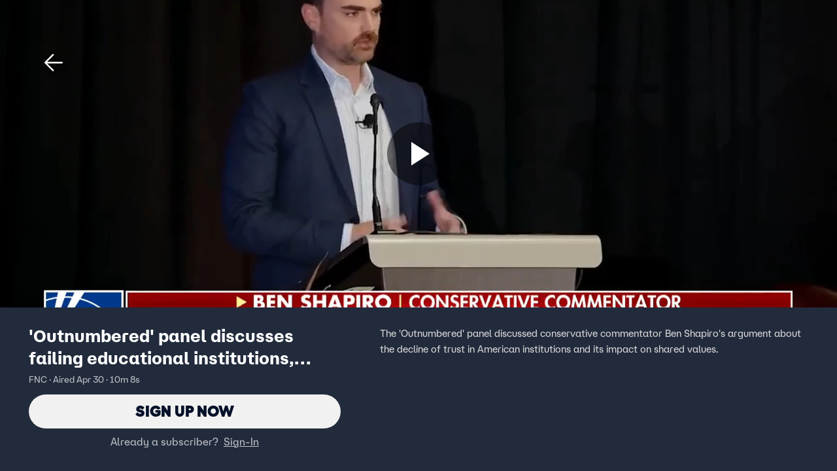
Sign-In (241, 441)
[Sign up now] (418, 153)
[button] (53, 62)
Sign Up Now (184, 411)
